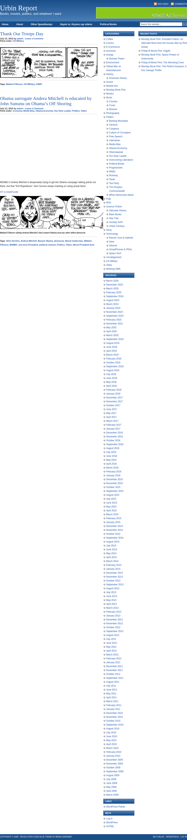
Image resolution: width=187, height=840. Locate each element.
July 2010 (111, 732)
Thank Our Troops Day (21, 33)
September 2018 (114, 366)
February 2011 (113, 705)
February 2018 (113, 389)
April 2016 (111, 463)
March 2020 (112, 335)
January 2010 (113, 756)
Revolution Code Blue (32, 837)
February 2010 (113, 752)
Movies (110, 93)
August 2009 (112, 775)
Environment (112, 62)
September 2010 (114, 724)
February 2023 (113, 319)
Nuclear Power (116, 58)
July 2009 (111, 779)
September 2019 (114, 339)
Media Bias (28, 111)
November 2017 (114, 401)
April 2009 (111, 791)
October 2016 (113, 440)
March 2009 (112, 794)
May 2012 (111, 646)
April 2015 (111, 510)
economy (17, 111)
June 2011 (111, 689)
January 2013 (113, 615)
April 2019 (111, 351)
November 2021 (114, 323)
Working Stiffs (113, 269)
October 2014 (113, 534)
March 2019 (112, 354)
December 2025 (114, 284)
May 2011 (111, 693)
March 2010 (112, 748)
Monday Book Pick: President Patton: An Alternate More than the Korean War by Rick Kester (164, 43)
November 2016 (114, 436)
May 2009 (111, 787)
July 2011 (111, 685)
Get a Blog (158, 837)
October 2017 (113, 405)
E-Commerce (113, 47)
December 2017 (114, 397)
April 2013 (111, 604)
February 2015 (113, 518)
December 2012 (114, 619)
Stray (109, 230)
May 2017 (111, 413)
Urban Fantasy (116, 226)
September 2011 (114, 678)
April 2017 (111, 417)
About (19, 24)
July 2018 (111, 374)
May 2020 (111, 327)
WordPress (112, 822)
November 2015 (114, 483)
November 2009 (114, 763)
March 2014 (112, 561)
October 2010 (113, 720)
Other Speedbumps (41, 24)
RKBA (112, 171)
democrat (59, 241)
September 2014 (114, 537)
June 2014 (111, 549)
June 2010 (111, 736)
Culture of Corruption (120, 132)
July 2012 (111, 639)
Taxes (112, 179)
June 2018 (111, 378)
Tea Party (114, 183)
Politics (76, 111)
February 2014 (113, 565)
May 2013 (111, 600)
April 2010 (111, 744)
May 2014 (111, 553)
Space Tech (115, 253)
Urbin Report (18, 8)
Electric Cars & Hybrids (121, 237)
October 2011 (113, 674)
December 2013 (114, 572)
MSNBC (13, 245)
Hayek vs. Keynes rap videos (76, 24)
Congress (114, 128)
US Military (18, 41)
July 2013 (111, 592)
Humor (109, 82)
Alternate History (117, 210)
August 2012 (112, 635)
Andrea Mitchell (29, 241)
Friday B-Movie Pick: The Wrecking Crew (162, 62)
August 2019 (112, 343)
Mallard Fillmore (14, 84)
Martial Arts (112, 86)
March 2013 (112, 608)
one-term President (28, 245)
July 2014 (111, 545)
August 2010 (112, 728)
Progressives (116, 167)
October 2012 (113, 627)
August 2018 (112, 370)
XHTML (110, 826)
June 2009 (111, 783)
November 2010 (114, 717)
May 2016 (111, 460)
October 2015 (113, 487)
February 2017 (113, 425)
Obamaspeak (116, 152)
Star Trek (114, 218)
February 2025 (113, 292)
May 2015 (111, 506)
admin (20, 38)
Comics (110, 43)
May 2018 (111, 382)
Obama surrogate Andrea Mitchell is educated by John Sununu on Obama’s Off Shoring (46, 101)
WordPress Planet (115, 806)
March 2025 (112, 288)
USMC (39, 84)
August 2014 (112, 541)
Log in (109, 818)
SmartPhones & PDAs (120, 249)
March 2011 (112, 701)
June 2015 (111, 502)
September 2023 (114, 315)
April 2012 (111, 650)
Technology (112, 233)
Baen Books (115, 214)
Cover (112, 105)
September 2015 (114, 491)
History (109, 74)
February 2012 (113, 658)
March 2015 (112, 514)
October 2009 (113, 767)
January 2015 (113, 522)
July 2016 (111, 452)
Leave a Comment (34, 38)
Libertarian (114, 140)
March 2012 (112, 654)
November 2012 (114, 623)
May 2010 (111, 740)
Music (109, 97)
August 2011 (112, 682)
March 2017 (112, 421)
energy (109, 54)
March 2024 (112, 304)
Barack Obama (45, 241)
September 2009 (114, 771)
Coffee (109, 39)
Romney (113, 175)
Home (5, 24)
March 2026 (112, 280)
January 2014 (113, 569)
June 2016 (111, 456)
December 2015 (114, 479)
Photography (112, 113)
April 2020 (111, 331)
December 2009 (114, 759)
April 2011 (111, 697)
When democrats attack (121, 195)
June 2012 (111, 643)
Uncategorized (113, 257)
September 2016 (114, 444)
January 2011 (113, 709)
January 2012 (113, 662)
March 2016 (112, 467)
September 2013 (114, 584)
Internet (113, 245)
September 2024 (114, 296)
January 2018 (113, 393)
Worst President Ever (83, 245)
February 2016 (113, 471)
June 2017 (111, 409)
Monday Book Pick (115, 89)
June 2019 (111, 347)
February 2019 (113, 358)
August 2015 (112, 495)
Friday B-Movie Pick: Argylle (155, 50)
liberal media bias (74, 241)
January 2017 (113, 428)
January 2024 (113, 308)
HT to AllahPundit (9, 192)
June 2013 (111, 596)
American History (118, 78)
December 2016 (114, 432)
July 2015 (111, 498)
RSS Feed (163, 4)
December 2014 (114, 526)
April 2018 (111, 386)
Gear (111, 241)
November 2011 (114, 670)
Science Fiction (114, 206)
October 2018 (113, 362)
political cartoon (47, 245)
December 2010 (114, 713)
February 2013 (113, 611)
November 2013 (114, 576)
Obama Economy (44, 111)
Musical (113, 109)
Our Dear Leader (62, 111)
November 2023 (114, 312)
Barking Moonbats (118, 121)
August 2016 (112, 448)
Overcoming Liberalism (121, 159)
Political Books (108, 24)
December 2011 (114, 666)
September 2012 (114, 631)
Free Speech (116, 136)
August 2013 (112, 588)
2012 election (13, 241)
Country (113, 101)
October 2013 (113, 580)
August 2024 (112, 300)
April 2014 (111, 557)
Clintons (113, 124)
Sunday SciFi (116, 222)
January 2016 (113, 475)
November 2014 (114, 530)
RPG (108, 202)
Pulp (108, 198)
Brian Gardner (64, 837)
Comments (181, 4)
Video (84, 111)
